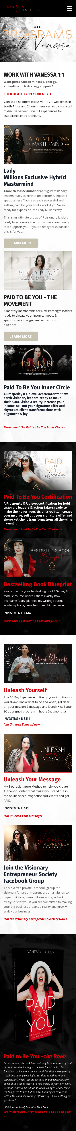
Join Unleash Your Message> (23, 816)
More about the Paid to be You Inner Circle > (34, 427)
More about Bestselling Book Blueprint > (32, 621)
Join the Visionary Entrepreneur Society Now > (36, 919)
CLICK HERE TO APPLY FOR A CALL (28, 94)
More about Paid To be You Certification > (33, 529)
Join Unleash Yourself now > (23, 724)
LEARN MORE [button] (20, 243)
